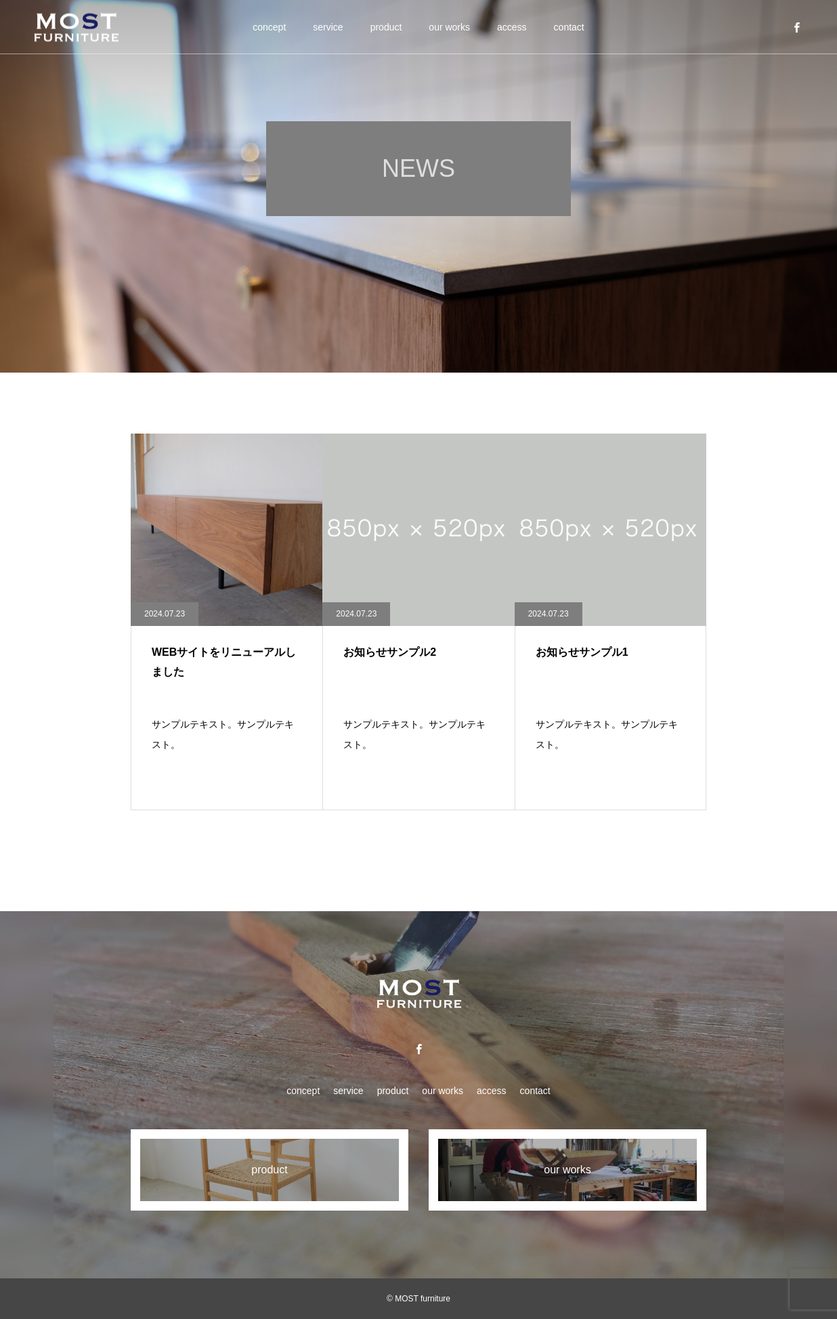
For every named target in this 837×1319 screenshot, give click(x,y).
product (386, 27)
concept (269, 27)
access (512, 27)
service (328, 27)
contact (569, 27)
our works (449, 27)
